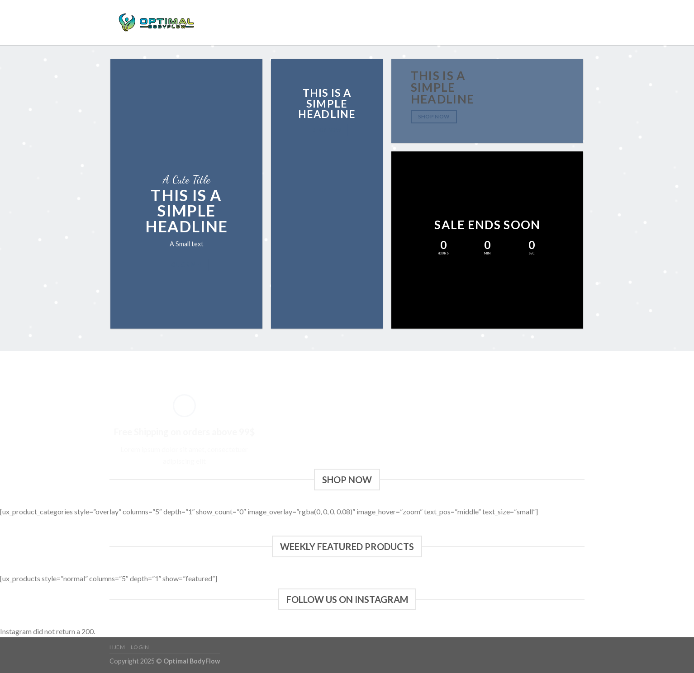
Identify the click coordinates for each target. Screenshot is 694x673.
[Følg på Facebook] (555, 23)
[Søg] (535, 22)
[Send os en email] (578, 23)
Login (245, 22)
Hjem (222, 22)
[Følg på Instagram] (566, 23)
